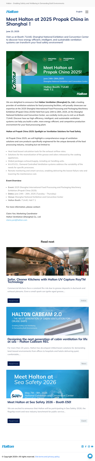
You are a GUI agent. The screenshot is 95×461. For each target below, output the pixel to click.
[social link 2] (86, 446)
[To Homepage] (13, 11)
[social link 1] (82, 446)
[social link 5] (89, 446)
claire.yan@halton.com (16, 220)
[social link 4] (92, 446)
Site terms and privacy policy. (47, 456)
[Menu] (87, 12)
